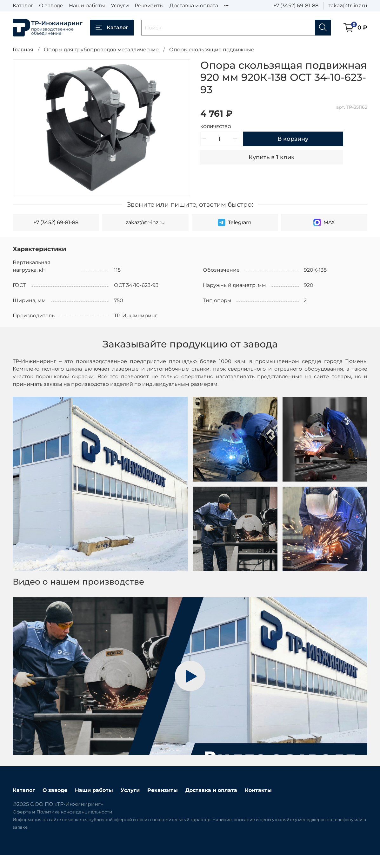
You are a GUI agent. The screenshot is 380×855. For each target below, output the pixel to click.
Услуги (120, 6)
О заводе (51, 6)
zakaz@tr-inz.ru (347, 6)
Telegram (234, 222)
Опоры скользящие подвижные (211, 50)
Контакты (258, 790)
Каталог (23, 6)
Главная (23, 50)
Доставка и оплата (194, 6)
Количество (215, 126)
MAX (324, 222)
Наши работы (87, 6)
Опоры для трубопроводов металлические (101, 50)
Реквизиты (149, 6)
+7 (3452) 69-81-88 (295, 6)
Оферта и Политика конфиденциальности (62, 812)
